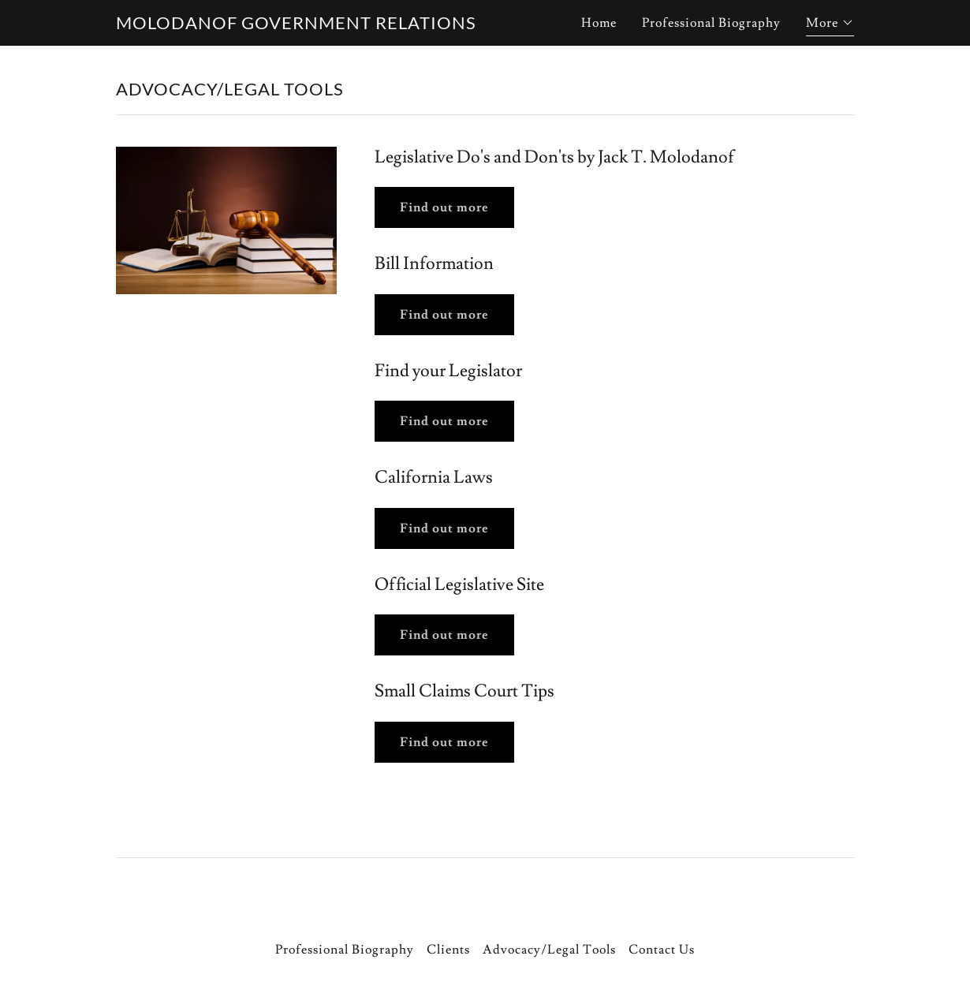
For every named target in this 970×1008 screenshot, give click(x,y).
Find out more (444, 207)
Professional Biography (711, 23)
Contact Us (662, 950)
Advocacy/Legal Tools (549, 950)
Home (599, 23)
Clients (448, 950)
